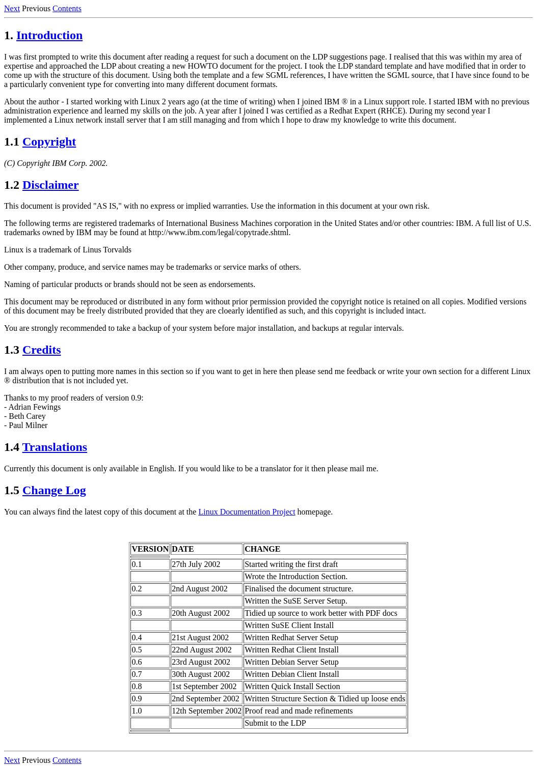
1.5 (11, 490)
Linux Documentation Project (246, 511)
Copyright (49, 141)
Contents (67, 8)
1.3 (11, 349)
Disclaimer (50, 184)
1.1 (11, 141)
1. (8, 35)
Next (12, 8)
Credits (41, 349)
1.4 (11, 446)
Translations (55, 446)
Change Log (54, 490)
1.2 (11, 184)
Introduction (49, 35)
